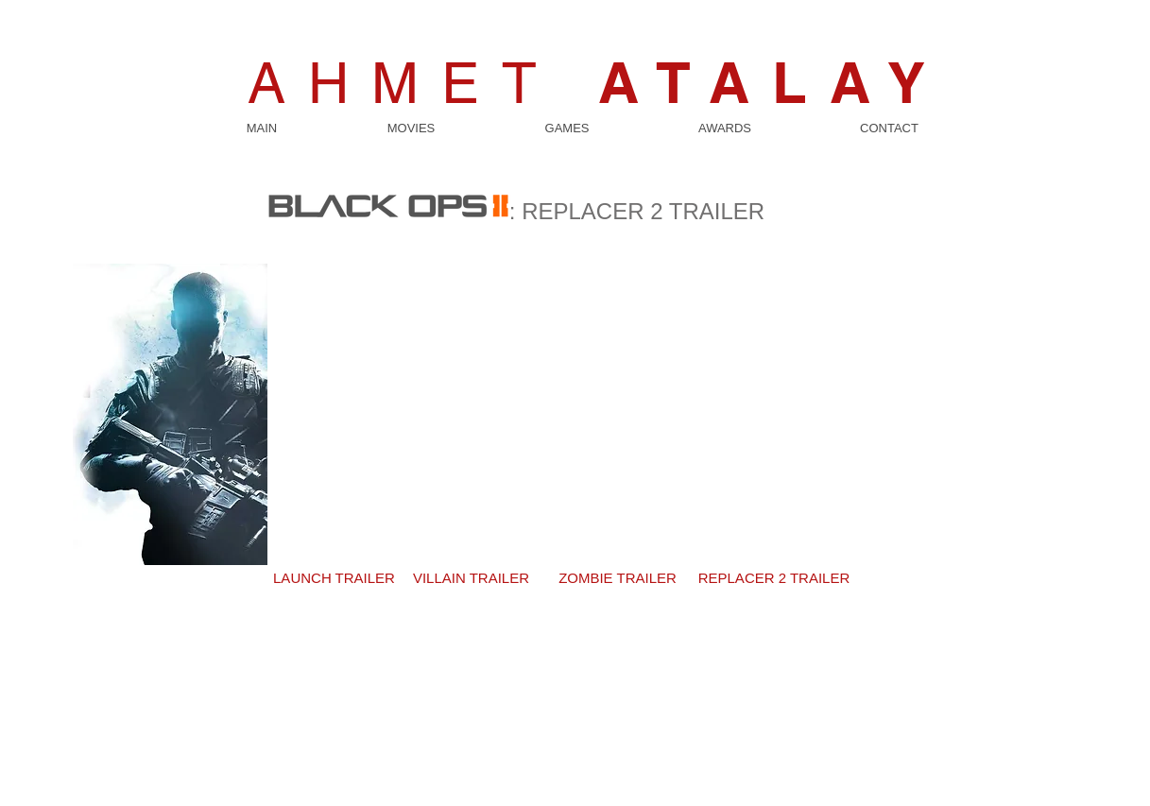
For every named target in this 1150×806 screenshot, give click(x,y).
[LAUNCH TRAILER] (334, 578)
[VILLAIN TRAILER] (471, 578)
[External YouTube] (575, 395)
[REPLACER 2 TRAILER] (774, 578)
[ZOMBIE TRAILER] (618, 578)
